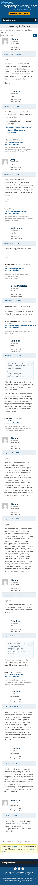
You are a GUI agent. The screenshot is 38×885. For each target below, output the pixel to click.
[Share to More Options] (22, 868)
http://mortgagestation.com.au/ (15, 211)
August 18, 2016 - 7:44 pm (12, 243)
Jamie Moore (16, 228)
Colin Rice (15, 91)
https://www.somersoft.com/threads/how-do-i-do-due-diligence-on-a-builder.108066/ (21, 130)
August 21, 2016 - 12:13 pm (12, 355)
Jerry (12, 159)
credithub (15, 691)
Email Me (7, 144)
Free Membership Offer (19, 14)
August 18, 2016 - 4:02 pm (12, 106)
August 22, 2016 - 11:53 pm (12, 453)
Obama (14, 39)
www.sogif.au (18, 881)
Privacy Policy (29, 874)
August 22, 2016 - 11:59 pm (12, 595)
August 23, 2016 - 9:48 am (12, 636)
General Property (15, 30)
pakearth (15, 800)
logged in (15, 847)
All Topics (4, 30)
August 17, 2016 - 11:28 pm (12, 54)
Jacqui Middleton (19, 286)
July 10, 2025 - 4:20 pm (11, 763)
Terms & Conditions (18, 874)
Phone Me (15, 144)
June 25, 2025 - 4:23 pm (11, 706)
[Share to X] (19, 868)
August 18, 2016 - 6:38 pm (12, 174)
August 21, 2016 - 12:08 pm (12, 300)
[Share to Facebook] (15, 868)
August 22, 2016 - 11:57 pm (12, 519)
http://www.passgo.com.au (14, 269)
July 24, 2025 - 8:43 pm (11, 815)
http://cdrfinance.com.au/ (13, 142)
